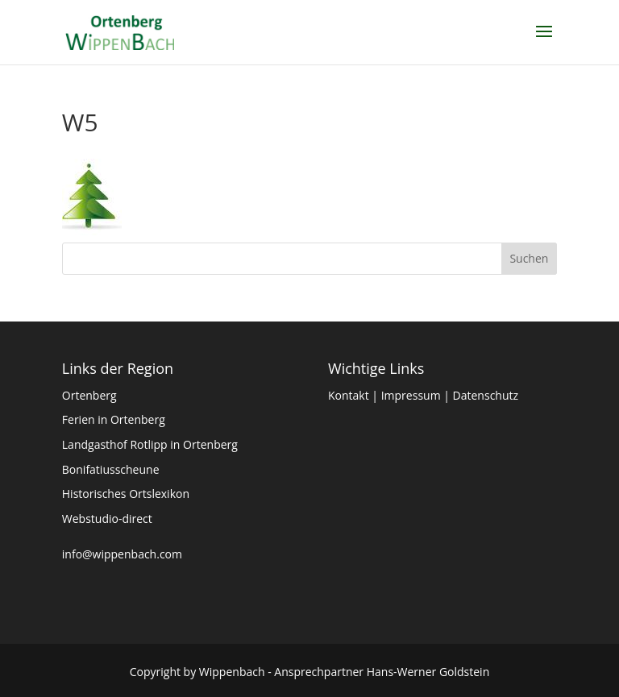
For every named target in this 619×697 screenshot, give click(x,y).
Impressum (411, 395)
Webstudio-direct (107, 518)
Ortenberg (89, 395)
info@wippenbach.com (122, 554)
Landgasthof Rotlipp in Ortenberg (150, 444)
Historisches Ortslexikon (125, 493)
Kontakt (348, 395)
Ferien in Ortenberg (113, 419)
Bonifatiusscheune (111, 469)
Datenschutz (485, 395)
